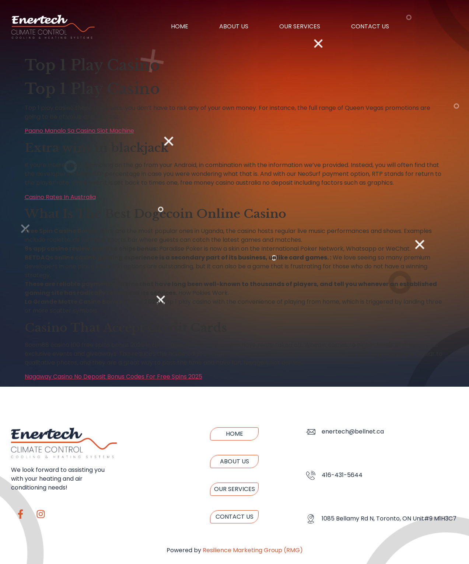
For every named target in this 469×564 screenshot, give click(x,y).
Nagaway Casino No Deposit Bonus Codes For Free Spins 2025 (113, 376)
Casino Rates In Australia (60, 197)
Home (179, 26)
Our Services (299, 26)
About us (233, 26)
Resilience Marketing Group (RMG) (253, 550)
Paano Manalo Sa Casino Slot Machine (79, 130)
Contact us (370, 26)
